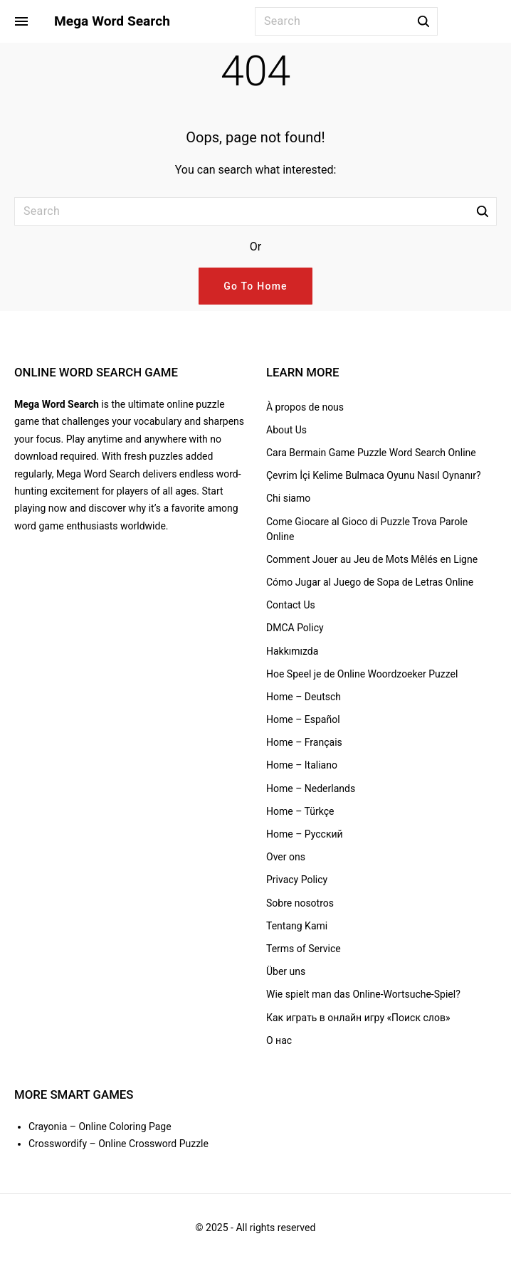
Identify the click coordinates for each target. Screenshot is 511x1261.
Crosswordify (57, 1143)
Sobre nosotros (300, 903)
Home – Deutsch (303, 696)
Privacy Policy (296, 879)
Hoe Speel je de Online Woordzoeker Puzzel (362, 674)
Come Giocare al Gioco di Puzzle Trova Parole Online (367, 529)
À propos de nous (305, 407)
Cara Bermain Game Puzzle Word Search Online (371, 452)
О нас (279, 1040)
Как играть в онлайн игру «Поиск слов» (358, 1017)
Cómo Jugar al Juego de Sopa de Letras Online (369, 582)
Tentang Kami (296, 926)
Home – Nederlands (310, 788)
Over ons (285, 856)
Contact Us (290, 605)
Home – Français (304, 742)
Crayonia (47, 1126)
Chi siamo (288, 498)
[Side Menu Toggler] (21, 21)
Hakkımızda (292, 651)
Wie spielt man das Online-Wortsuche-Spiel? (363, 994)
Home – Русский (304, 834)
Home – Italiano (301, 765)
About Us (286, 430)
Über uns (285, 971)
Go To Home (255, 286)
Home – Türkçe (300, 811)
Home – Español (303, 719)
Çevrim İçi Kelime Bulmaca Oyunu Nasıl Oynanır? (373, 475)
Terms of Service (303, 948)
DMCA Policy (295, 627)
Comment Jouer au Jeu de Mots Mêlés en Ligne (372, 559)
